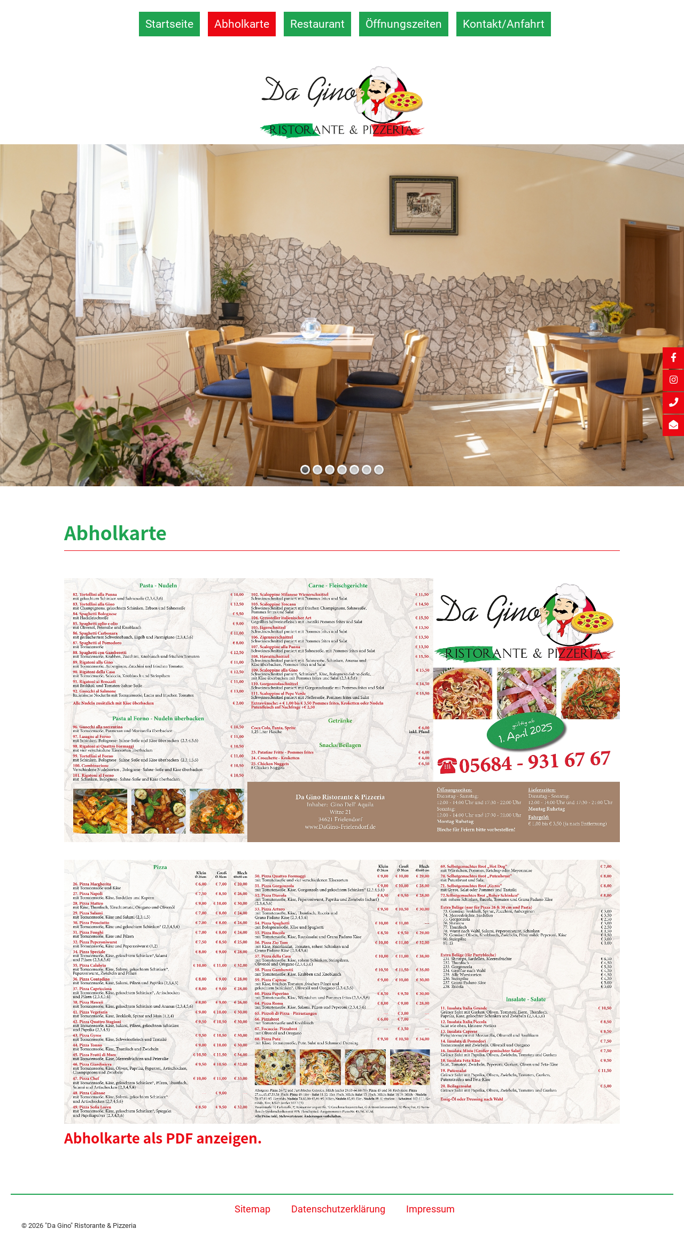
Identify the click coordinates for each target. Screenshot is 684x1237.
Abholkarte (241, 23)
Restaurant (317, 23)
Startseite (169, 23)
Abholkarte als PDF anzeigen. (163, 1137)
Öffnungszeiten (404, 23)
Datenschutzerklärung (338, 1209)
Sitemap (252, 1209)
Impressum (430, 1209)
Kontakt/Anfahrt (504, 23)
